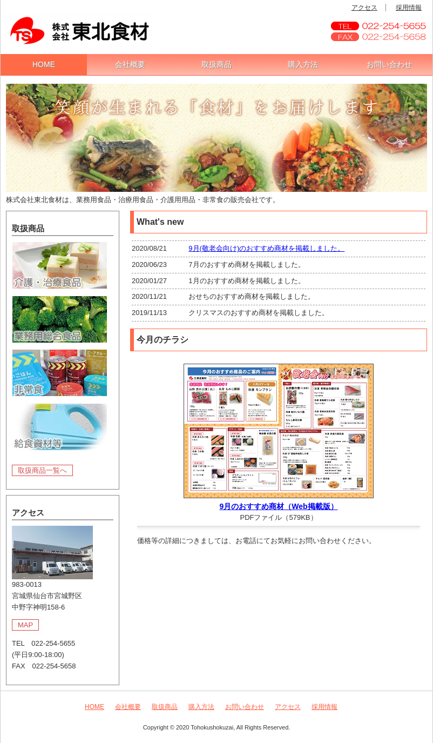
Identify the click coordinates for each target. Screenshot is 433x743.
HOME (43, 64)
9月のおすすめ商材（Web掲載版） (278, 506)
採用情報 (409, 7)
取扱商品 (216, 64)
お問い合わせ (389, 64)
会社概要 (130, 64)
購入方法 (303, 64)
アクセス (364, 7)
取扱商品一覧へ (42, 470)
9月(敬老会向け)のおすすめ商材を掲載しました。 (266, 248)
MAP (25, 625)
